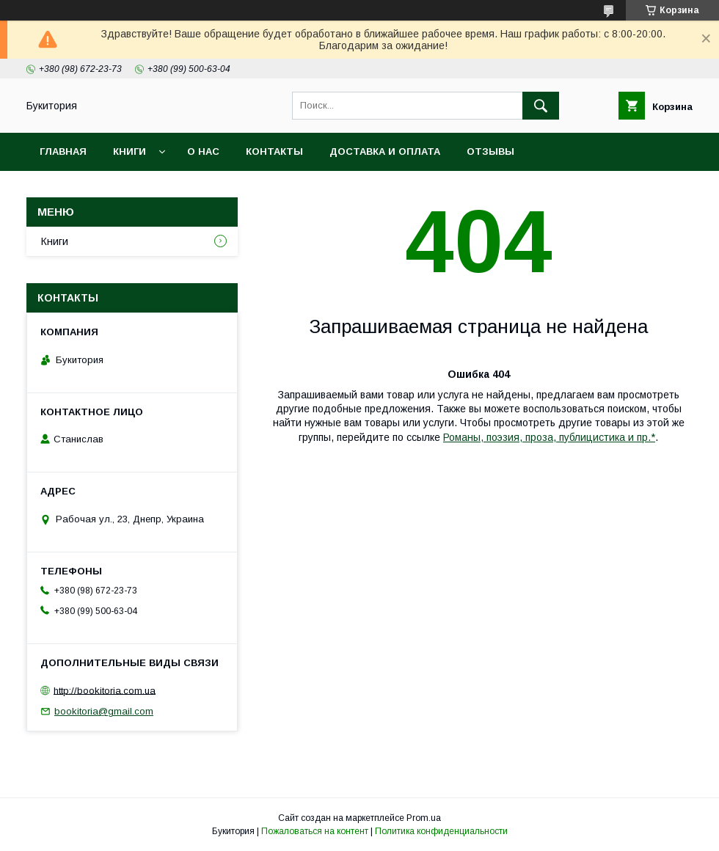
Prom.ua (423, 818)
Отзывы (490, 151)
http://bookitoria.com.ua (105, 689)
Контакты (274, 151)
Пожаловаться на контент (314, 831)
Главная (63, 151)
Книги (129, 151)
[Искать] (540, 106)
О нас (203, 151)
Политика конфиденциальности (441, 831)
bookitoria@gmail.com (103, 711)
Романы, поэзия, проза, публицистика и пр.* (549, 437)
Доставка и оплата (384, 151)
